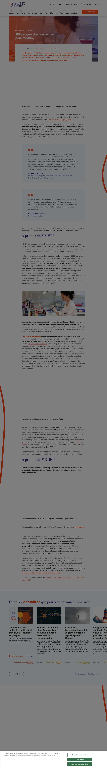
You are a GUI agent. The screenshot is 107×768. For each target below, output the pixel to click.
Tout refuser (80, 759)
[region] (53, 759)
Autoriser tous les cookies (80, 764)
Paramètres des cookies (79, 755)
